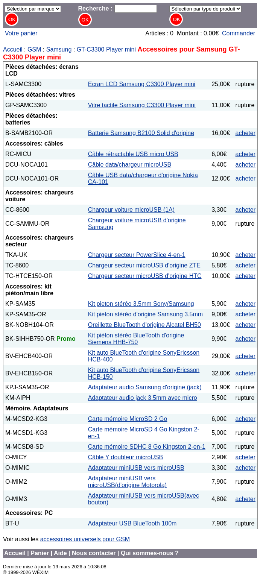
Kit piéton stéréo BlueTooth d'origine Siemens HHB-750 (136, 338)
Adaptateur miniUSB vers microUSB (136, 468)
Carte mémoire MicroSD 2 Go (127, 419)
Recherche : (117, 8)
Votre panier (21, 33)
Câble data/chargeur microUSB (129, 164)
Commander (238, 33)
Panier (39, 553)
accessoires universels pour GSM (85, 539)
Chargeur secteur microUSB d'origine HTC (145, 276)
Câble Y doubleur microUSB (125, 457)
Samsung (59, 49)
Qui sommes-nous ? (150, 553)
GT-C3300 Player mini (106, 49)
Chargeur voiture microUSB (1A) (131, 209)
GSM (34, 49)
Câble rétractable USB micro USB (133, 154)
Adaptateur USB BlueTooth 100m (132, 523)
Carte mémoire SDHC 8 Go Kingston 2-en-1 (146, 446)
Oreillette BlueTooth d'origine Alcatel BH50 (144, 325)
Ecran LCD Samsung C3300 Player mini (141, 84)
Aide (60, 553)
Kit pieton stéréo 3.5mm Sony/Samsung (141, 304)
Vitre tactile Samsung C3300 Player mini (142, 105)
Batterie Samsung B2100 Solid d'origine (141, 133)
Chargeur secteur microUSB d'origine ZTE (144, 265)
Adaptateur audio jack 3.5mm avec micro (142, 398)
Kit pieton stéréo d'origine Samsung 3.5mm (145, 314)
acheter (245, 133)
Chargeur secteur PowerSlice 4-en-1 (136, 255)
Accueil (13, 49)
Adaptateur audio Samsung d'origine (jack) (145, 387)
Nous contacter (94, 553)
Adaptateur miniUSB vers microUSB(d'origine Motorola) (127, 481)
